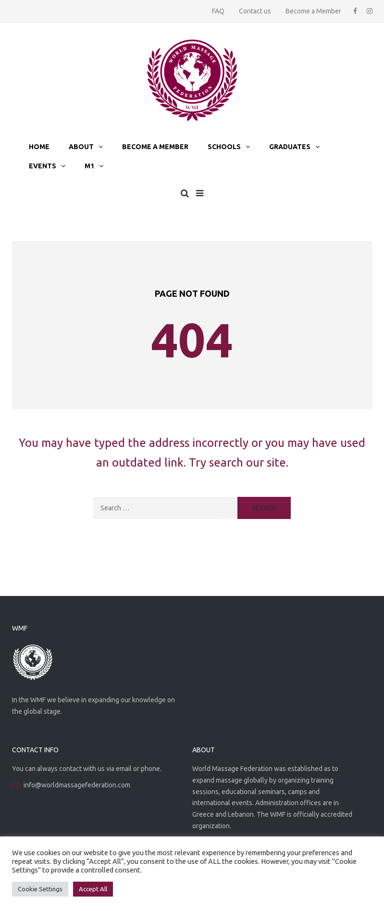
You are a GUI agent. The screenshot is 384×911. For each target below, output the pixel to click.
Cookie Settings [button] (40, 889)
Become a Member (313, 11)
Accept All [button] (93, 889)
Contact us (255, 11)
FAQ (218, 11)
